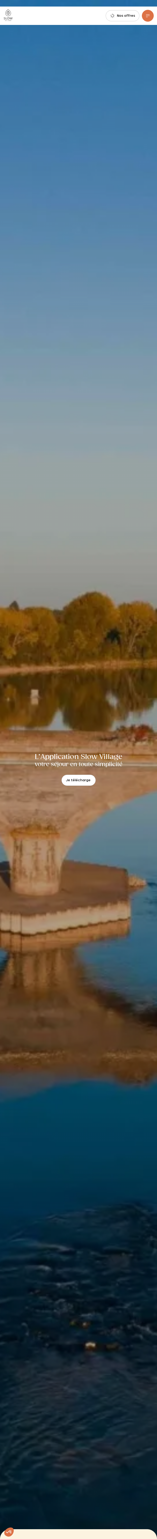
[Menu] (148, 16)
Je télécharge (78, 780)
